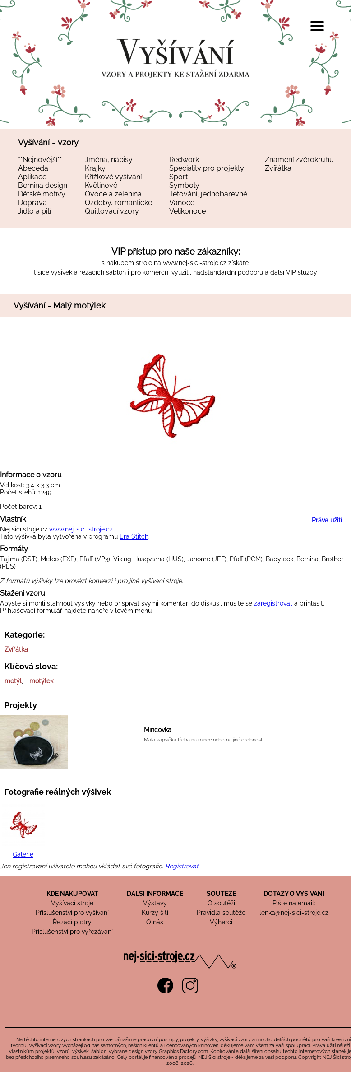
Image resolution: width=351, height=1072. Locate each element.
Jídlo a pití (34, 211)
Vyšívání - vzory (48, 142)
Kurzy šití (155, 912)
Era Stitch (134, 536)
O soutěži (221, 903)
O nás (154, 922)
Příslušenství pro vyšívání (72, 912)
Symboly (184, 185)
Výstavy (155, 903)
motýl (13, 681)
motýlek (41, 681)
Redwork (184, 159)
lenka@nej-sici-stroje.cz (293, 912)
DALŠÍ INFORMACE (155, 893)
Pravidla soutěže (221, 912)
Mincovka (157, 729)
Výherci (221, 922)
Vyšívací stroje (72, 903)
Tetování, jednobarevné (208, 194)
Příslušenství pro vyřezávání (72, 931)
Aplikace (32, 176)
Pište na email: (293, 903)
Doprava (32, 202)
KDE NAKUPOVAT (72, 893)
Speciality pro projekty (206, 168)
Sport (178, 176)
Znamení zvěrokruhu (299, 159)
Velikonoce (187, 211)
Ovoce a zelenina (113, 194)
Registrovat (182, 866)
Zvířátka (278, 168)
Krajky (95, 168)
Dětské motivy (41, 194)
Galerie (23, 854)
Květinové (101, 185)
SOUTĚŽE (221, 893)
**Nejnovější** (40, 159)
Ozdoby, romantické (118, 202)
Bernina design (42, 185)
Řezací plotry (72, 922)
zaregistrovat (273, 603)
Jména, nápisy (109, 159)
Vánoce (181, 202)
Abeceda (33, 168)
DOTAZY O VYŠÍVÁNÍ (293, 893)
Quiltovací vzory (112, 211)
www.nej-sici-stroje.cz (194, 262)
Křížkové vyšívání (113, 176)
